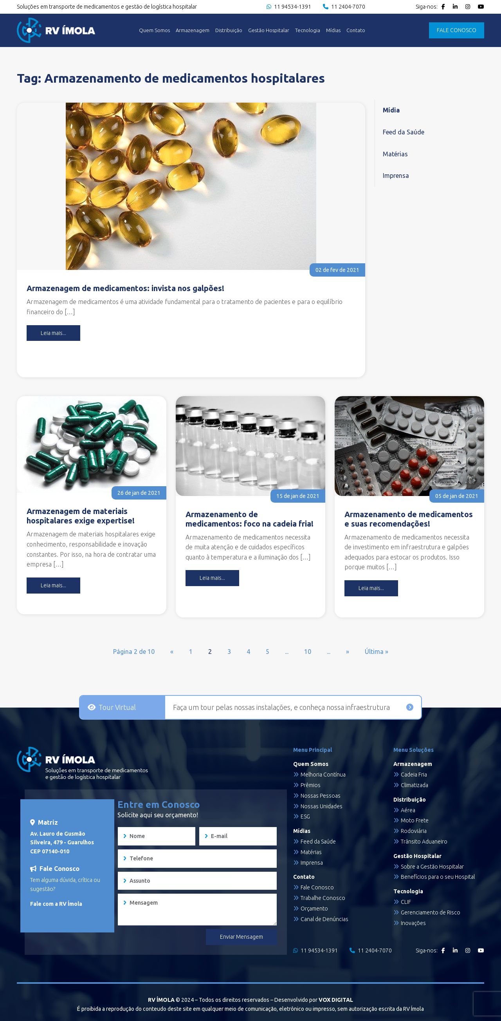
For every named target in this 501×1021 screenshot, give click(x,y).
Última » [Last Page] (376, 651)
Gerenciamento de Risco (430, 912)
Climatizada (414, 785)
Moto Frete (415, 820)
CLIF (406, 902)
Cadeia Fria (414, 774)
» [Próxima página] (347, 651)
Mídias (333, 30)
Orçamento (314, 908)
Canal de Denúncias (324, 919)
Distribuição (228, 30)
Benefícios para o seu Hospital (438, 877)
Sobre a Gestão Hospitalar (432, 867)
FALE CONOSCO (456, 30)
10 (307, 651)
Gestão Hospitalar (268, 30)
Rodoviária (414, 831)
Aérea (408, 810)
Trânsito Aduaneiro (424, 841)
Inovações (413, 923)
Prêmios (311, 785)
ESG (305, 816)
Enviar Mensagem (241, 937)
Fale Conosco (317, 887)
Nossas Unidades (321, 806)
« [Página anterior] (171, 651)
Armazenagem (192, 30)
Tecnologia (307, 30)
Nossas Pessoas (321, 796)
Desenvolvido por (313, 1000)
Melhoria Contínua (323, 774)
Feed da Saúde (403, 132)
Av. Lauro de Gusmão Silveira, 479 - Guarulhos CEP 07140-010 (62, 842)
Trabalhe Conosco (323, 898)
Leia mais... (53, 333)
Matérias (395, 153)
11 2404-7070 (344, 7)
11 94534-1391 (289, 7)
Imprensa (396, 175)
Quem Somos (154, 30)
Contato (355, 30)
